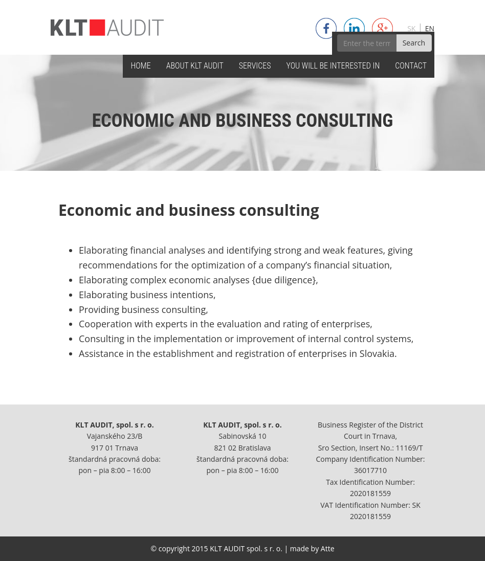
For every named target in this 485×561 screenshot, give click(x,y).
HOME (140, 66)
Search (414, 43)
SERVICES (255, 66)
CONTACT (411, 66)
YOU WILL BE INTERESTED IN (333, 66)
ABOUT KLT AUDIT (195, 66)
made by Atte (312, 548)
